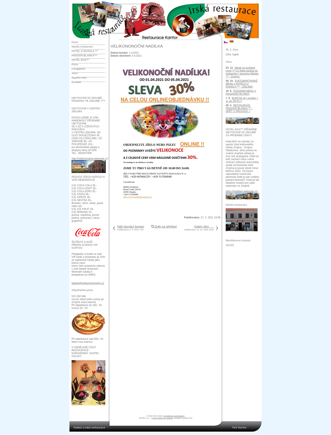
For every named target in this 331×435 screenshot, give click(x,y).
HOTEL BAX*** (80, 59)
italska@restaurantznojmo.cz (88, 283)
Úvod (75, 42)
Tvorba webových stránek (162, 418)
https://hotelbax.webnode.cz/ (242, 191)
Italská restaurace (82, 46)
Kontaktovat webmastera (174, 416)
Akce (75, 73)
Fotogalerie (78, 68)
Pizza (75, 64)
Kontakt (76, 82)
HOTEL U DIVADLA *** (85, 51)
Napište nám (79, 77)
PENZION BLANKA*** (84, 55)
